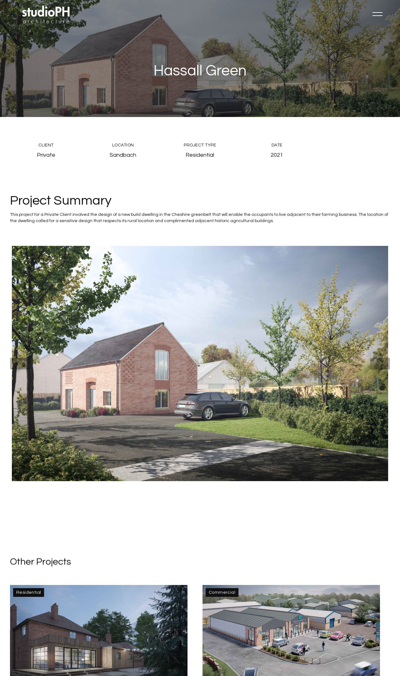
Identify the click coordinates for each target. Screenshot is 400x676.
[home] (46, 14)
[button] (377, 14)
